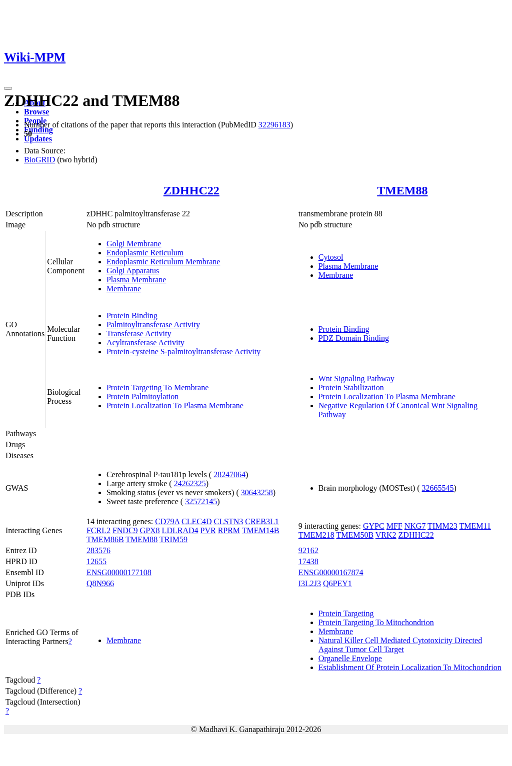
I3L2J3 (309, 583)
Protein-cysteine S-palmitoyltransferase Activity (183, 351)
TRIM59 (174, 539)
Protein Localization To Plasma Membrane (175, 405)
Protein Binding (132, 315)
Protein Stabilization (351, 387)
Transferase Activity (139, 333)
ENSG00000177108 (119, 572)
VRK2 (386, 535)
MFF (394, 526)
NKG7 (415, 526)
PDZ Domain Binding (353, 338)
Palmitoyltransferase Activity (153, 324)
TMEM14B (261, 530)
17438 (308, 561)
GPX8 (150, 530)
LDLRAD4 (180, 530)
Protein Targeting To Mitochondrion (376, 622)
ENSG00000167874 (331, 572)
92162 (308, 550)
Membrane (123, 288)
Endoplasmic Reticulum (145, 252)
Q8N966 (100, 583)
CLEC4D (197, 521)
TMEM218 (316, 535)
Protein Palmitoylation (142, 396)
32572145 (201, 501)
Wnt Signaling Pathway (356, 378)
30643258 (257, 492)
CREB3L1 (262, 521)
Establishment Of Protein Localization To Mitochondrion (410, 667)
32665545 (438, 488)
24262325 (190, 483)
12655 (96, 561)
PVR (208, 530)
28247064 (230, 474)
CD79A (167, 521)
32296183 (274, 124)
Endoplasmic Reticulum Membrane (163, 261)
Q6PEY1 (337, 583)
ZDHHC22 (192, 190)
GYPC (373, 526)
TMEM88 (402, 190)
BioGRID (39, 159)
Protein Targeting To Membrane (157, 387)
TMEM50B (355, 535)
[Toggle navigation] (8, 88)
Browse (36, 111)
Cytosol (331, 257)
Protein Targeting (346, 613)
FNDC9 (125, 530)
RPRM (229, 530)
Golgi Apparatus (132, 270)
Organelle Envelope (350, 658)
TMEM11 (474, 526)
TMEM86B (105, 539)
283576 (98, 550)
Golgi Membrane (134, 243)
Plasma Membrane (136, 279)
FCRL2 (98, 530)
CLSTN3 (229, 521)
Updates (38, 138)
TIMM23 (443, 526)
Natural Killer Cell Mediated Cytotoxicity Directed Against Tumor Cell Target (400, 645)
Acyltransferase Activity (145, 342)
